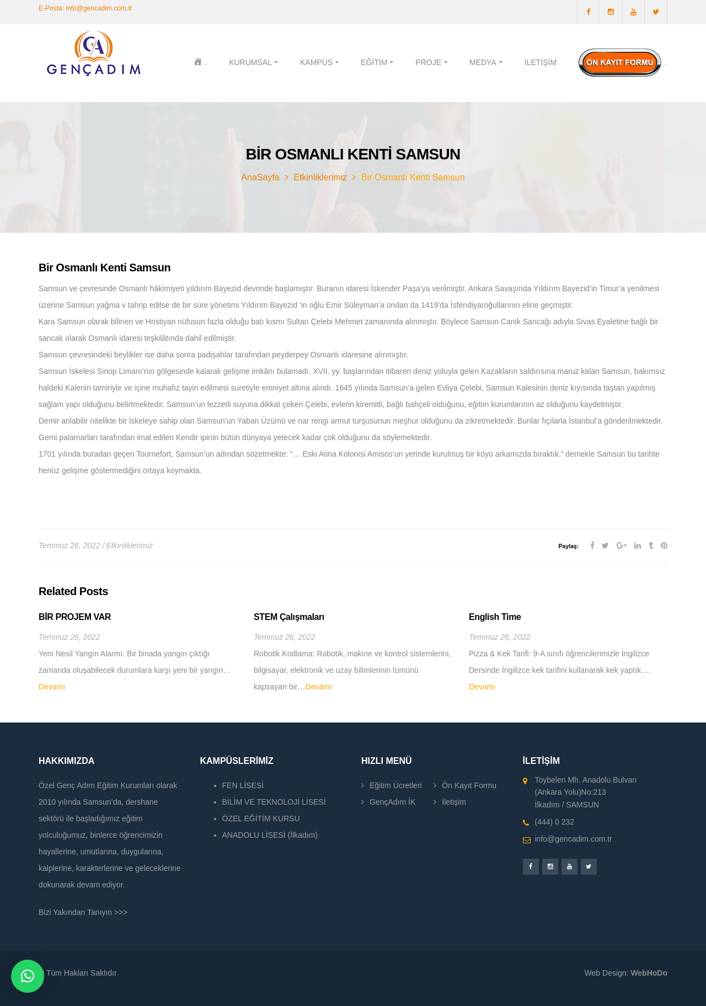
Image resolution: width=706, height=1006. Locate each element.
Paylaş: (569, 546)
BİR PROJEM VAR (75, 617)
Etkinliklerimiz (320, 177)
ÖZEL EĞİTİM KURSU (261, 818)
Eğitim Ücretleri (396, 785)
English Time (495, 617)
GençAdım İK (392, 802)
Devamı (52, 686)
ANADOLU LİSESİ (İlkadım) (270, 835)
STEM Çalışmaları (289, 617)
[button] (27, 976)
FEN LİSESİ (243, 785)
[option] (137, 653)
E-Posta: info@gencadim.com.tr (85, 8)
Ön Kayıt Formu (469, 785)
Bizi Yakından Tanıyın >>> (83, 912)
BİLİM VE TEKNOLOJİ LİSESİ (274, 802)
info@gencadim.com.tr (573, 838)
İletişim (454, 802)
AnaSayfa (260, 177)
